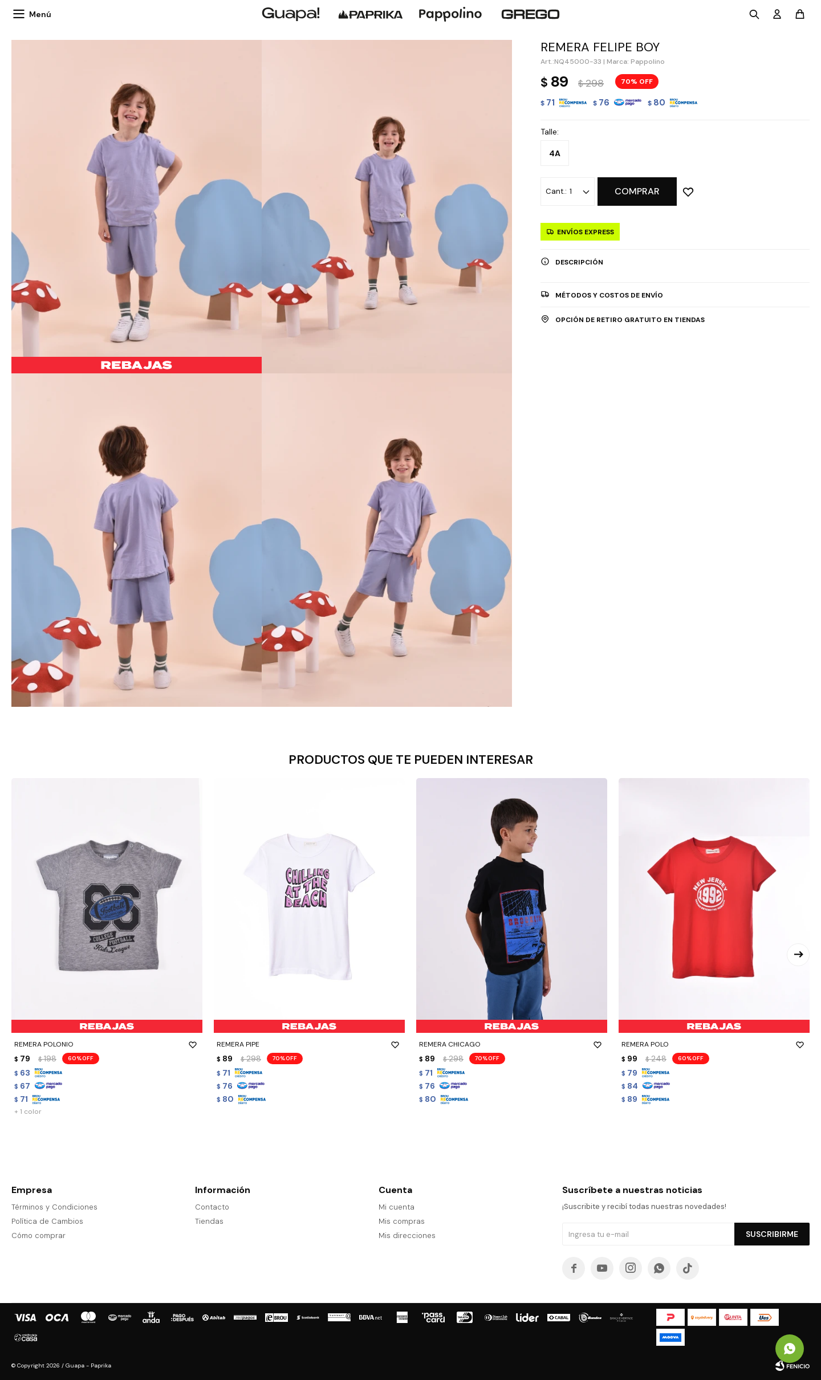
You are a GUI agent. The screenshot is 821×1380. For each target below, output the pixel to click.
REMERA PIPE (309, 1044)
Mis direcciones (407, 1235)
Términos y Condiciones (54, 1207)
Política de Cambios (47, 1221)
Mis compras (402, 1221)
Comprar (637, 191)
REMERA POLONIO (107, 1044)
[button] (798, 954)
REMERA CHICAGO (511, 1044)
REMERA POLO (714, 1044)
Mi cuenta (396, 1207)
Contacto (212, 1207)
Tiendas (209, 1221)
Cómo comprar (38, 1235)
